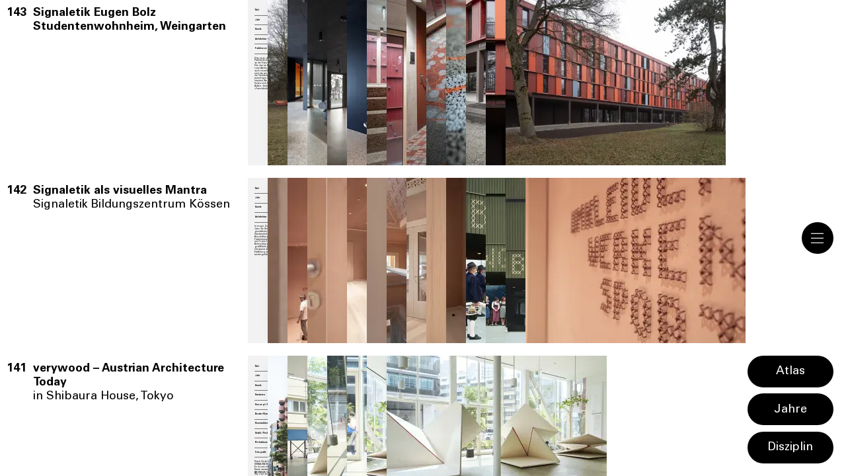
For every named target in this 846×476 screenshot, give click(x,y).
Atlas (790, 371)
